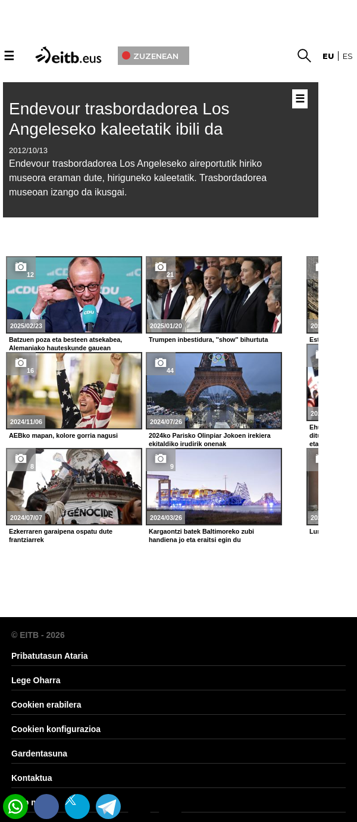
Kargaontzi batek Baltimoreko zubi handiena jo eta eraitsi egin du (201, 535)
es (348, 56)
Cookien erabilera (46, 704)
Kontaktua (31, 778)
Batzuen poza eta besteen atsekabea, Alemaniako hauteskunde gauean (65, 343)
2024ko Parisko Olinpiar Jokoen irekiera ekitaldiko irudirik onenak (210, 439)
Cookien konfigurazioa (56, 729)
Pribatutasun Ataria (49, 656)
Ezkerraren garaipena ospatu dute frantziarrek (60, 535)
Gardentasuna (39, 753)
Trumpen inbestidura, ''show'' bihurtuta (208, 339)
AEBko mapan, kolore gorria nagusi (63, 435)
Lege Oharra (35, 680)
